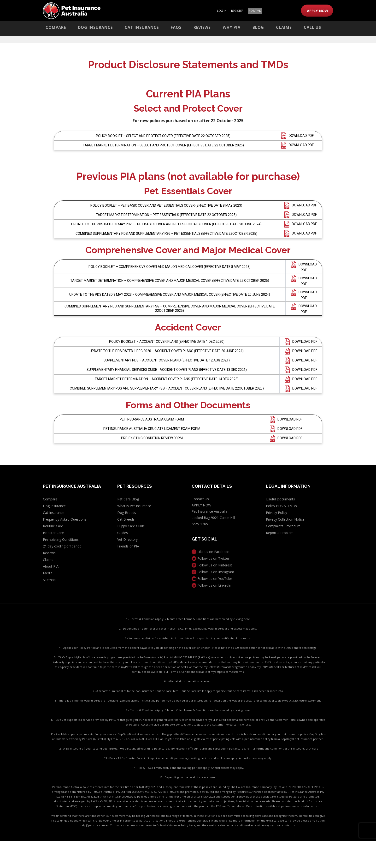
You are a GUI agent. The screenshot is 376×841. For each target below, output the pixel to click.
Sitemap (49, 579)
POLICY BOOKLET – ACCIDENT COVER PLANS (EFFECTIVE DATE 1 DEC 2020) (166, 341)
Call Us (312, 27)
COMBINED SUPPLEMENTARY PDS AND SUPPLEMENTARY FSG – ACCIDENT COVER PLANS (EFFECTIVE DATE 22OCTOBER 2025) (167, 388)
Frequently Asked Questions (64, 519)
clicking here (241, 619)
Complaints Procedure (283, 526)
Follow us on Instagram (213, 572)
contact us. (289, 825)
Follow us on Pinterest (212, 565)
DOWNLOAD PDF (301, 136)
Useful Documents (280, 499)
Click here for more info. (268, 691)
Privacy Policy (276, 512)
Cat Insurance (142, 27)
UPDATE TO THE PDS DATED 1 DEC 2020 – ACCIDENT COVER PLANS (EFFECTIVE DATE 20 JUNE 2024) (167, 351)
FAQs (176, 27)
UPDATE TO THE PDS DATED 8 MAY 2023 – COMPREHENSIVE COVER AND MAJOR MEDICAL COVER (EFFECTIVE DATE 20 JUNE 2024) (169, 294)
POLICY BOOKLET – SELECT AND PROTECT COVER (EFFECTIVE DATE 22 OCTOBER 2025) (163, 136)
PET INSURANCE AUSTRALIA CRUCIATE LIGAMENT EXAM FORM (151, 429)
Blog (258, 27)
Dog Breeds (126, 512)
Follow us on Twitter (210, 558)
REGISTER (237, 11)
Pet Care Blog (128, 499)
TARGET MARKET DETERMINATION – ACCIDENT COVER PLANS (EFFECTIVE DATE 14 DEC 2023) (167, 379)
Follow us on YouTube (212, 578)
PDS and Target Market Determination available (246, 806)
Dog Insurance (95, 27)
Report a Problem (280, 532)
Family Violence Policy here (177, 825)
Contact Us (200, 499)
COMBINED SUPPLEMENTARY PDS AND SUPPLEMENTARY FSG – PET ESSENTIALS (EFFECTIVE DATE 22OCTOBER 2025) (166, 233)
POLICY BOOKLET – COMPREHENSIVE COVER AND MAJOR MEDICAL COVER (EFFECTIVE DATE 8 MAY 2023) (169, 267)
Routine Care (53, 526)
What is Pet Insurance (134, 506)
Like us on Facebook (210, 551)
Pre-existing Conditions (61, 539)
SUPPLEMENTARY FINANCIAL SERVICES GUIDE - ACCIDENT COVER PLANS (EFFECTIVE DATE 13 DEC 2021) (167, 370)
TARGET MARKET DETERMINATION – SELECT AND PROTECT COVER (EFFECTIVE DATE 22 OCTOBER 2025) (163, 145)
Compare (56, 27)
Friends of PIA (128, 546)
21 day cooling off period (62, 546)
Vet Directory (127, 539)
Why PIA (232, 27)
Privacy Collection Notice (285, 519)
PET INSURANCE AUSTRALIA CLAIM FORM (152, 419)
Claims (284, 27)
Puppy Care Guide (131, 526)
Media (48, 573)
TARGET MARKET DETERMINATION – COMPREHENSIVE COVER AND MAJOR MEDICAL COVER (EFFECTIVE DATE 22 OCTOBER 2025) (169, 280)
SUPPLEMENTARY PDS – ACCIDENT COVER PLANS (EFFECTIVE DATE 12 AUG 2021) (167, 360)
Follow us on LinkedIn (211, 585)
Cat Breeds (126, 519)
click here (312, 748)
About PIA (51, 566)
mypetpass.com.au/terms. (227, 671)
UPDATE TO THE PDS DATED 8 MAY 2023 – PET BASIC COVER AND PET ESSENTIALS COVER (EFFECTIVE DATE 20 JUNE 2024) (166, 224)
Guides (122, 532)
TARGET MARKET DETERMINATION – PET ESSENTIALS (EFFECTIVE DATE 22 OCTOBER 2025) (166, 215)
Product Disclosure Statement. (302, 700)
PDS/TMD (255, 11)
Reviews (202, 27)
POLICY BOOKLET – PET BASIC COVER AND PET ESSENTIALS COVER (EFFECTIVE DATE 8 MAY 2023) (166, 205)
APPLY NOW (317, 10)
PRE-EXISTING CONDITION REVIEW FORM (152, 438)
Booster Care (53, 532)
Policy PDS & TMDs (281, 506)
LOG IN (222, 11)
